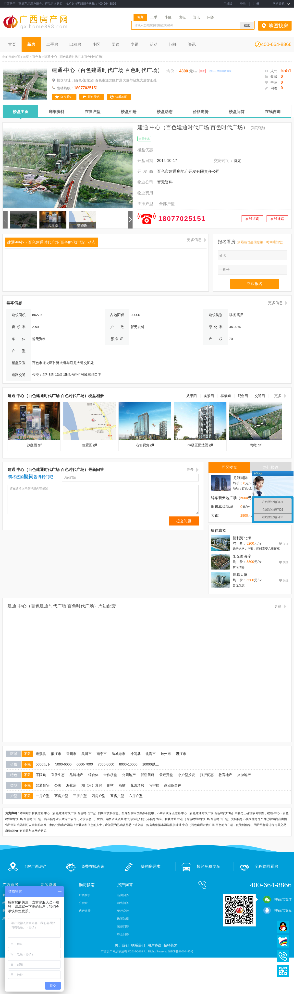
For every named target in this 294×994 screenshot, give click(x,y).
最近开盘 (166, 775)
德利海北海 (242, 538)
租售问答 (123, 903)
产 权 (215, 339)
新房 (140, 17)
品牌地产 (76, 775)
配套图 (243, 396)
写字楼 (154, 785)
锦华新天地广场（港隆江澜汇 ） (237, 498)
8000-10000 (128, 764)
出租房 (75, 44)
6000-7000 (84, 764)
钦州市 (166, 754)
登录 (243, 3)
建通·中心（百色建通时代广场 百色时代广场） (107, 70)
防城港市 (118, 754)
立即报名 (254, 284)
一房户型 (42, 796)
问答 (210, 17)
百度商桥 (283, 941)
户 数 (117, 327)
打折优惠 (207, 775)
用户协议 (154, 945)
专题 (134, 44)
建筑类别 (215, 315)
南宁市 (102, 754)
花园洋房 (137, 785)
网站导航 (278, 3)
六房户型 (136, 796)
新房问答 (123, 895)
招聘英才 (170, 945)
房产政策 (85, 911)
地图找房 (278, 25)
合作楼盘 (110, 775)
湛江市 (181, 754)
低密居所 (147, 775)
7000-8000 (106, 764)
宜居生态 (58, 775)
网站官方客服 (277, 910)
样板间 (225, 396)
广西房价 (85, 895)
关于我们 (122, 945)
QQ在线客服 (283, 927)
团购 (115, 44)
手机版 (227, 3)
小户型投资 (186, 775)
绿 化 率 (215, 327)
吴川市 (86, 754)
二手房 (52, 44)
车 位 (18, 339)
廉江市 (56, 754)
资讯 (196, 17)
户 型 (18, 351)
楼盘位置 (18, 363)
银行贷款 (123, 911)
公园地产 (129, 775)
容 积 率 (18, 327)
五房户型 (117, 796)
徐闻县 (135, 754)
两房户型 (61, 796)
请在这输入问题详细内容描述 (103, 499)
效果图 (23, 225)
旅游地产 (244, 775)
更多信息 (194, 240)
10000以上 (150, 764)
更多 (278, 396)
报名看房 (94, 97)
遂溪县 (41, 754)
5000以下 (43, 764)
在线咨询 (252, 219)
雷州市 (71, 754)
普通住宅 (42, 785)
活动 (154, 44)
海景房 (71, 785)
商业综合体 (172, 785)
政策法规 (123, 918)
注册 (256, 3)
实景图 (53, 225)
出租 (182, 17)
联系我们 (138, 945)
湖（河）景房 (91, 785)
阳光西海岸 (242, 556)
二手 (153, 17)
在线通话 (277, 219)
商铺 (122, 785)
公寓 (57, 785)
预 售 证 (117, 339)
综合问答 (123, 934)
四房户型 (98, 796)
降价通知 (66, 97)
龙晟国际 (240, 478)
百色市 (36, 56)
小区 (168, 17)
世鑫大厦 (240, 574)
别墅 (110, 785)
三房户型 (80, 796)
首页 (12, 44)
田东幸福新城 (222, 506)
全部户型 (167, 204)
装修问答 (123, 926)
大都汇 (216, 515)
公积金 (83, 903)
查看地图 (121, 97)
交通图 (82, 225)
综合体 (93, 775)
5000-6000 (63, 764)
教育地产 (225, 775)
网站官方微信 (277, 899)
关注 (285, 543)
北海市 (151, 754)
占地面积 (117, 315)
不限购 (41, 775)
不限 (27, 754)
